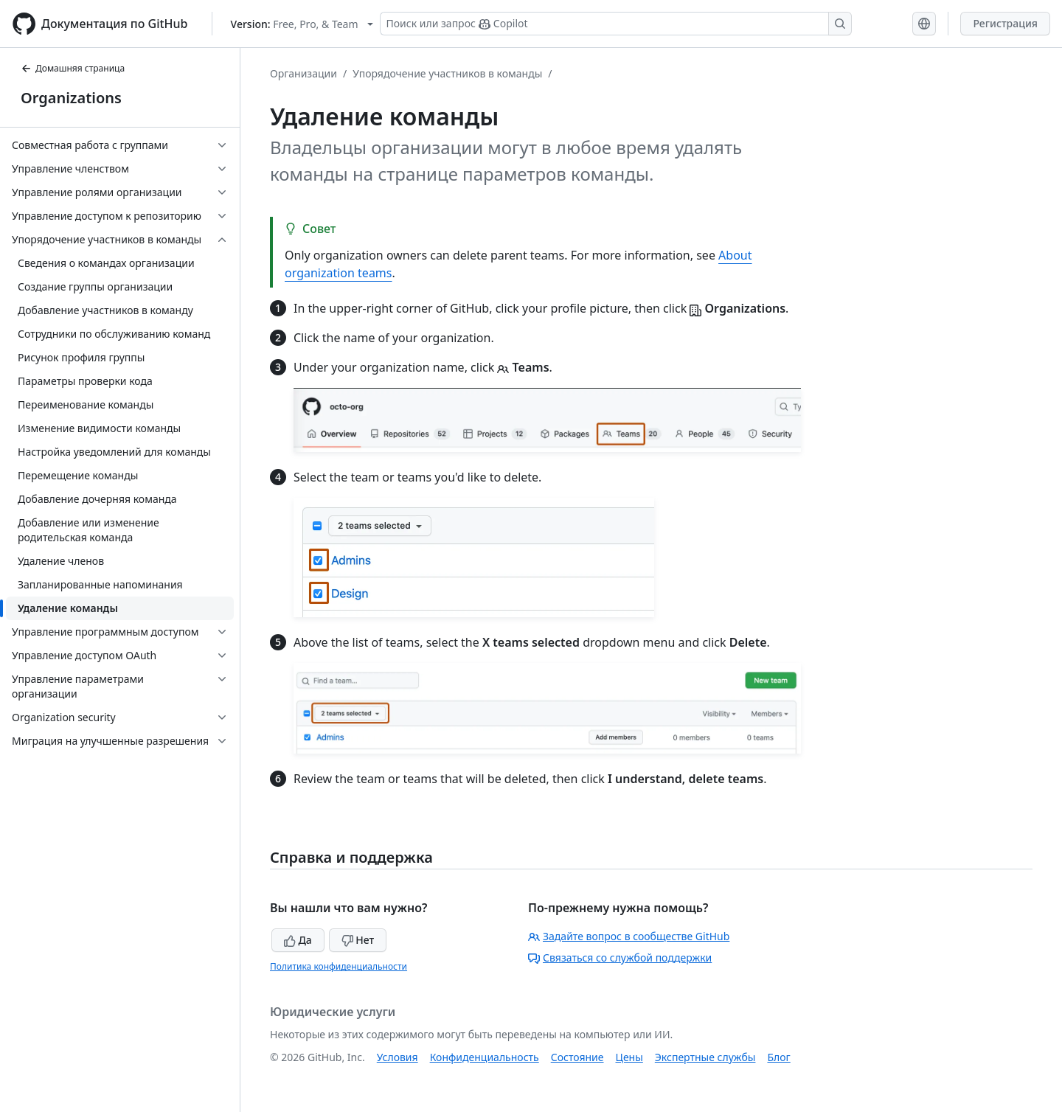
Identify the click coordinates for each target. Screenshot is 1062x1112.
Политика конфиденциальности (338, 966)
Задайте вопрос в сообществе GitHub (628, 936)
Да (298, 940)
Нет (358, 940)
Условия (397, 1057)
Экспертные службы (705, 1057)
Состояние (577, 1057)
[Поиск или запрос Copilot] (616, 23)
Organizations (71, 98)
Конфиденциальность (484, 1057)
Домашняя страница (73, 68)
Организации (303, 73)
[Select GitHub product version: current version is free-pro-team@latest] (302, 24)
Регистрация (1005, 23)
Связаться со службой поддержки (620, 958)
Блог (778, 1057)
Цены (629, 1057)
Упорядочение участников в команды (447, 73)
